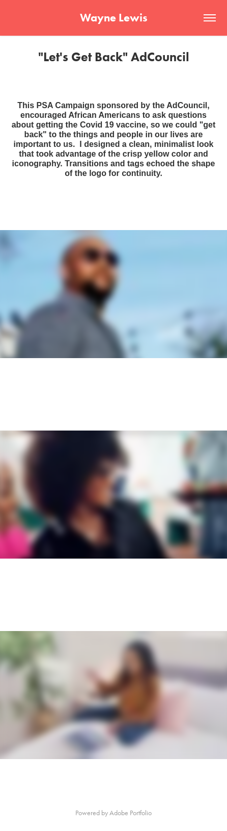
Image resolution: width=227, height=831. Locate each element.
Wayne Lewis (114, 17)
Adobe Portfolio (130, 813)
